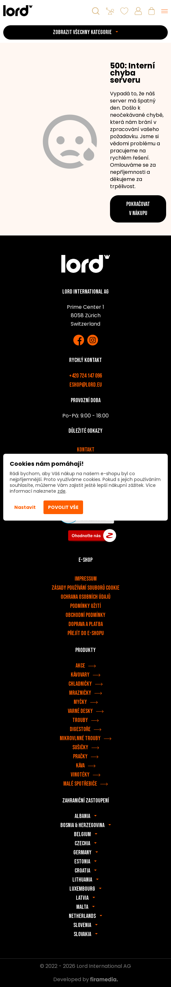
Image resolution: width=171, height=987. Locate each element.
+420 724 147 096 (85, 375)
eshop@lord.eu (85, 384)
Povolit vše (63, 507)
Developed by (85, 979)
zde (61, 491)
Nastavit (25, 507)
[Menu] (164, 11)
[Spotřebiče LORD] (17, 10)
